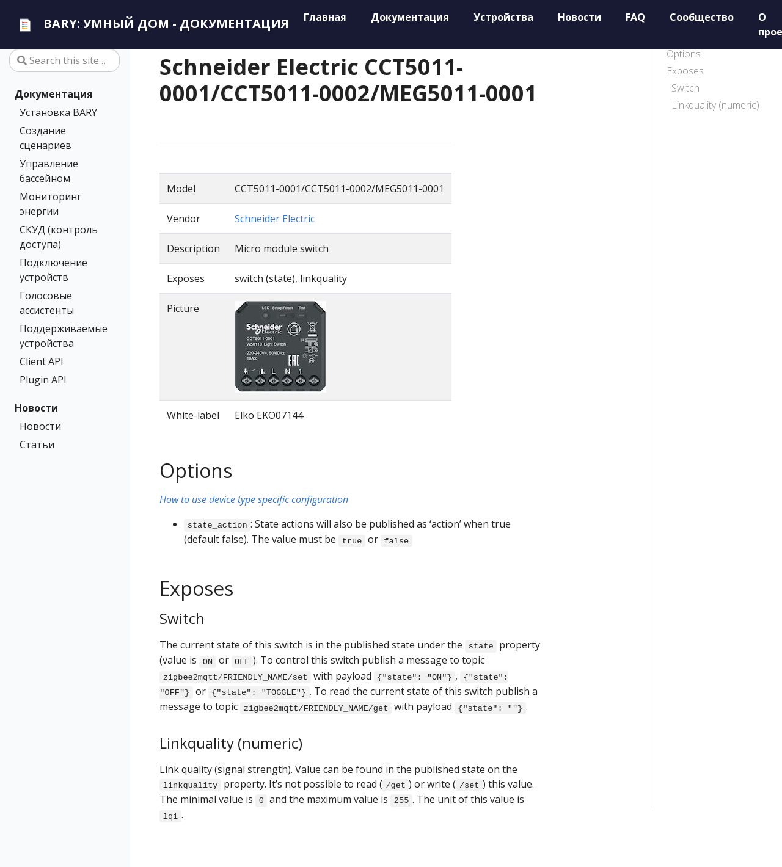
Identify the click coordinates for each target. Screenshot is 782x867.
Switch (685, 88)
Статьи (37, 444)
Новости (36, 408)
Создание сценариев (45, 138)
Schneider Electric (275, 218)
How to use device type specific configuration (253, 499)
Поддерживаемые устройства (62, 336)
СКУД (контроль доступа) (59, 237)
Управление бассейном (49, 171)
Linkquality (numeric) (715, 105)
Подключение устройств (53, 270)
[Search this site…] (64, 60)
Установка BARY (58, 112)
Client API (42, 361)
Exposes (685, 71)
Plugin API (43, 379)
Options (684, 53)
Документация (54, 94)
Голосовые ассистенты (47, 303)
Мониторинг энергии (50, 204)
